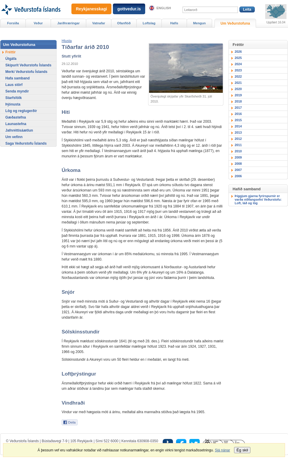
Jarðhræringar (68, 23)
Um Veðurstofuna (235, 23)
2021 (238, 82)
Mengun (199, 23)
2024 (238, 64)
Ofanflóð (123, 23)
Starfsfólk (13, 98)
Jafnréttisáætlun (19, 130)
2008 (238, 163)
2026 (238, 51)
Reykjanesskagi (91, 9)
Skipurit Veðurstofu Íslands (28, 65)
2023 (238, 70)
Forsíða (13, 23)
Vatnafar (98, 23)
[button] (67, 41)
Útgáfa (10, 59)
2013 (238, 132)
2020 (238, 89)
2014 (238, 126)
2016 (238, 114)
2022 (238, 76)
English (163, 8)
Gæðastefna (15, 117)
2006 (238, 176)
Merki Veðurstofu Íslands (26, 72)
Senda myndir (17, 91)
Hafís (174, 23)
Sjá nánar (222, 450)
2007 (238, 170)
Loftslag (149, 23)
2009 (238, 157)
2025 (238, 58)
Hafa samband (17, 78)
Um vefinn (14, 137)
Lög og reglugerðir (21, 111)
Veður (38, 23)
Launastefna (15, 124)
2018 (238, 101)
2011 (238, 145)
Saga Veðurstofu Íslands (26, 143)
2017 (238, 107)
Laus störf (14, 85)
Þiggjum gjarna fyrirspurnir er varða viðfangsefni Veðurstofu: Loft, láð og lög (258, 199)
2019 (238, 95)
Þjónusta (12, 104)
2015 (238, 120)
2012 (238, 138)
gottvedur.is (129, 9)
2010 (238, 151)
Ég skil (242, 450)
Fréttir (10, 52)
